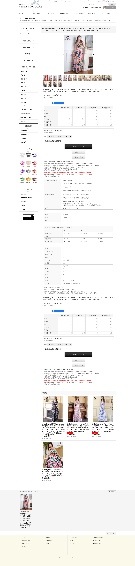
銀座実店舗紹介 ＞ (29, 47)
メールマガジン (74, 537)
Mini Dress (108, 13)
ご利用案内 (97, 540)
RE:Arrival (53, 13)
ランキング (48, 543)
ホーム (23, 537)
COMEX (23, 209)
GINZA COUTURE (26, 198)
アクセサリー (25, 102)
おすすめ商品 (49, 540)
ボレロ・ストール (26, 117)
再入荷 (23, 75)
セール (23, 121)
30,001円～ (24, 142)
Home (26, 13)
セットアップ (25, 86)
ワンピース (24, 79)
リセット (113, 491)
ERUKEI (23, 194)
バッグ (23, 106)
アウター (23, 94)
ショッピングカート (26, 543)
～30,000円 (24, 138)
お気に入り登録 (78, 157)
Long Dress (81, 13)
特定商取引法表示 (98, 537)
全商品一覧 (24, 71)
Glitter (23, 205)
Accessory (95, 13)
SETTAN (23, 201)
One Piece (67, 13)
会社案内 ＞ (28, 54)
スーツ (23, 90)
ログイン (87, 7)
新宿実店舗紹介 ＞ (29, 41)
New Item (40, 13)
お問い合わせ (78, 152)
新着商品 (48, 537)
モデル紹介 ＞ (28, 60)
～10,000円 (24, 130)
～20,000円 (24, 134)
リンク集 (72, 543)
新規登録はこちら (96, 7)
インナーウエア (25, 113)
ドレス (23, 83)
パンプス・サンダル (26, 110)
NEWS (71, 540)
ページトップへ (111, 533)
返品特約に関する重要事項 (53, 141)
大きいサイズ (25, 98)
